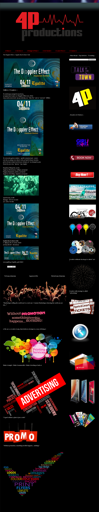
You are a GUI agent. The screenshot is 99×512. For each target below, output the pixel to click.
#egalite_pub (15, 262)
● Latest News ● (60, 51)
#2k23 (21, 262)
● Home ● (8, 51)
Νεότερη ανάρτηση (10, 276)
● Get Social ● (47, 51)
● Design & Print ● (32, 51)
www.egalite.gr (7, 262)
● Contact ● (73, 51)
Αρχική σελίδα (33, 276)
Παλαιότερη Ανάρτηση (58, 276)
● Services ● (19, 51)
